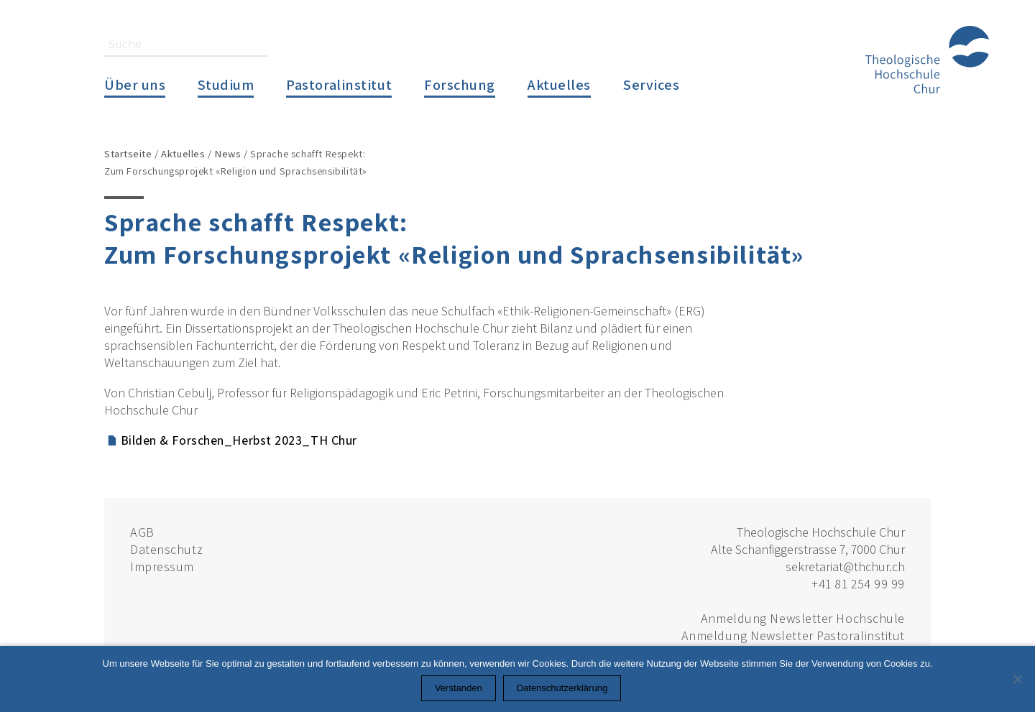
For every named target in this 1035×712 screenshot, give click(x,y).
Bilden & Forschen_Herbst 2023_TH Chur (239, 440)
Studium (226, 84)
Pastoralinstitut (339, 84)
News (227, 153)
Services (651, 84)
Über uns (134, 84)
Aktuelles (559, 84)
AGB (142, 532)
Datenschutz (166, 549)
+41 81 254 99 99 (858, 583)
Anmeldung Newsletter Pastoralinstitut (793, 635)
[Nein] (1017, 679)
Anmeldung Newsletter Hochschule (803, 618)
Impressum (162, 566)
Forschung (459, 84)
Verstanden (458, 688)
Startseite (128, 153)
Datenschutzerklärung (562, 688)
